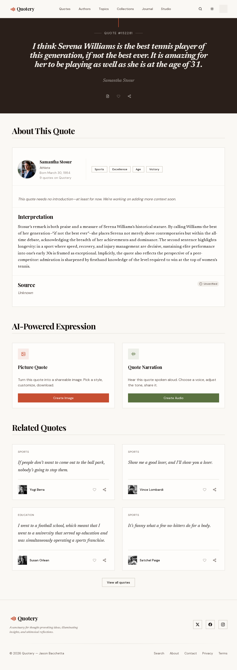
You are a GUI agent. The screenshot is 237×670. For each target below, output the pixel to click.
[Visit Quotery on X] (197, 624)
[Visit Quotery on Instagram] (222, 624)
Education (26, 515)
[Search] (200, 8)
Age (138, 169)
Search (159, 653)
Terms (222, 653)
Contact (190, 653)
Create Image (63, 398)
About (174, 653)
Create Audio (174, 398)
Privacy (207, 653)
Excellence (120, 169)
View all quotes (118, 582)
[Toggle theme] (212, 8)
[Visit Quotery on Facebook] (210, 624)
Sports (99, 169)
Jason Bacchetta (51, 653)
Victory (154, 169)
